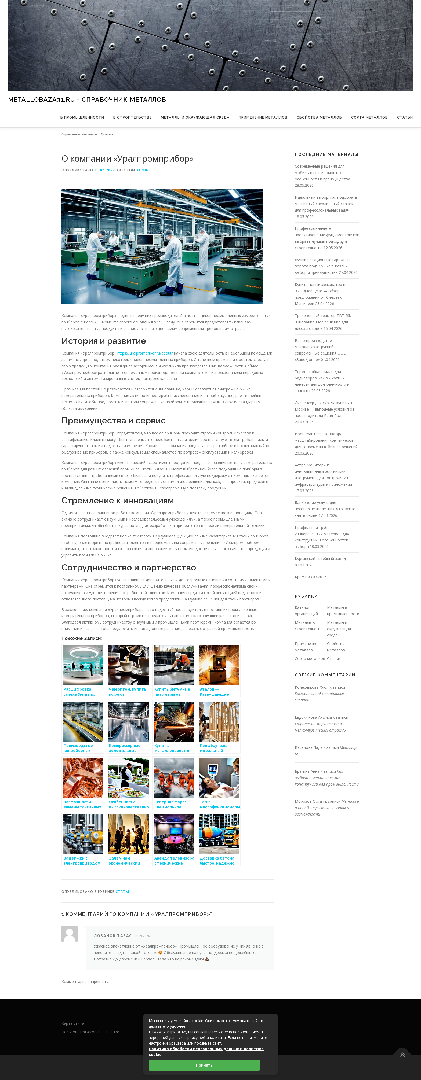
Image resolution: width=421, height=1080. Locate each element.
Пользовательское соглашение (90, 1031)
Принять (204, 1065)
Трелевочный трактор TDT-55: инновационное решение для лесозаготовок (323, 322)
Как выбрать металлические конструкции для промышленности (327, 778)
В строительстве (132, 117)
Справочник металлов (79, 134)
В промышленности (82, 117)
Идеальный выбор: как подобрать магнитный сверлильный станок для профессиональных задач (326, 204)
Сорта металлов (369, 117)
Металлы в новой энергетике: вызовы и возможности (327, 808)
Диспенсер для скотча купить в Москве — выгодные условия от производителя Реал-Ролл (324, 409)
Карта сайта (72, 1023)
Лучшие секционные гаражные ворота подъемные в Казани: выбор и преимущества (322, 266)
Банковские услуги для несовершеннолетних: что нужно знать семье (325, 509)
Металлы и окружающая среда (195, 117)
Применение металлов (263, 117)
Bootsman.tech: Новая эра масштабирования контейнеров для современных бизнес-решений (326, 440)
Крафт (301, 576)
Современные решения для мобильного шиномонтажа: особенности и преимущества (322, 173)
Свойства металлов (319, 117)
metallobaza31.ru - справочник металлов (87, 99)
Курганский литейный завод (320, 558)
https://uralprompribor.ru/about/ (145, 353)
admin (142, 170)
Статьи (405, 117)
